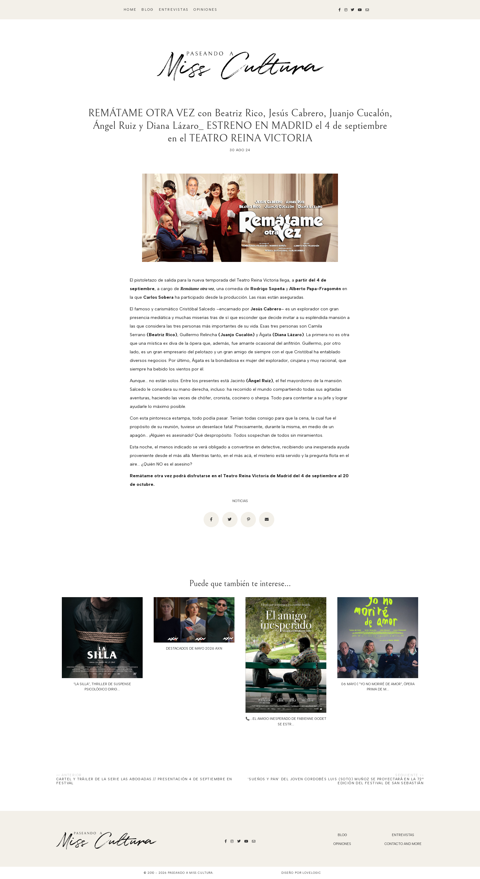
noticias (240, 501)
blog (147, 10)
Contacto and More (403, 844)
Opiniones (205, 10)
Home (130, 10)
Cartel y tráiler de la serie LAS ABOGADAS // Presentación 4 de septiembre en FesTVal (144, 781)
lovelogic (311, 872)
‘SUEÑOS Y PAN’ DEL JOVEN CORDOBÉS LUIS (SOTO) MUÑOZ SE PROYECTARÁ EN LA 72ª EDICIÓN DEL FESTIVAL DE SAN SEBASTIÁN (336, 781)
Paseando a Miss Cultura (190, 872)
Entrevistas (174, 10)
